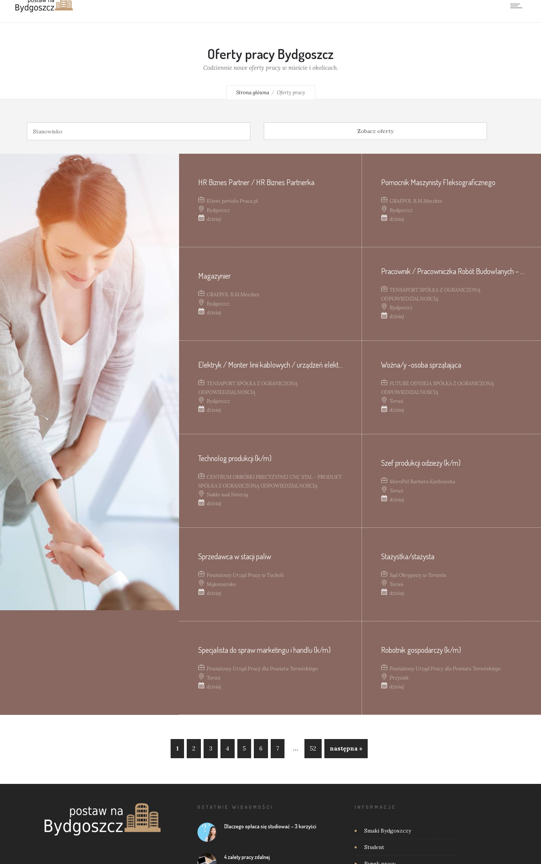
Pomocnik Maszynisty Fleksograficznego (438, 182)
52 (313, 748)
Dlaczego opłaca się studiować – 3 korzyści (270, 826)
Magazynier (214, 275)
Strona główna (252, 92)
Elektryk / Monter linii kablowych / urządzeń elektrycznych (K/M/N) (294, 365)
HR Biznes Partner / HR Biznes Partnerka (256, 182)
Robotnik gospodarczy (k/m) (421, 649)
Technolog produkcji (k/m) (234, 458)
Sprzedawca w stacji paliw (234, 556)
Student (374, 847)
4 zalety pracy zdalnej (247, 857)
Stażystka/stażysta (407, 556)
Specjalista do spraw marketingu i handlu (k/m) (264, 649)
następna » (346, 748)
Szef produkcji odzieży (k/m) (420, 462)
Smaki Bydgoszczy (387, 830)
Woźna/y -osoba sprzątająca (421, 365)
